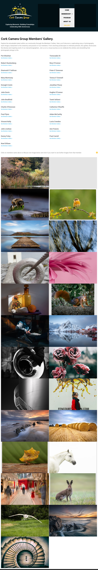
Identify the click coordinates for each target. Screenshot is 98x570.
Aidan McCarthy (56, 114)
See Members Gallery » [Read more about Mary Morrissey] (6, 80)
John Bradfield (6, 100)
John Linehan (6, 129)
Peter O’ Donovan (56, 70)
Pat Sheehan (6, 56)
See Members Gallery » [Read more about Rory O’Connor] (55, 65)
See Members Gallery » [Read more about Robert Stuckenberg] (6, 65)
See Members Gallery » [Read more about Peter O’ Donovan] (55, 72)
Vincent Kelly (6, 122)
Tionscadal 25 (55, 56)
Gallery (67, 25)
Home (67, 10)
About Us (67, 21)
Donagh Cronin (6, 85)
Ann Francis (54, 129)
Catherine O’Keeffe (57, 107)
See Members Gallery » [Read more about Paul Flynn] (6, 116)
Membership (67, 14)
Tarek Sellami (55, 100)
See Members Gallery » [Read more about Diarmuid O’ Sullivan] (6, 72)
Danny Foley (5, 136)
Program (67, 18)
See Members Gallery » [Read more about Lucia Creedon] (55, 124)
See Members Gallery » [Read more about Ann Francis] (55, 131)
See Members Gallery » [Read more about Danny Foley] (6, 138)
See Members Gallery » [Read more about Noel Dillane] (6, 145)
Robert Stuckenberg (8, 63)
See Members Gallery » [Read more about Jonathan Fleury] (55, 87)
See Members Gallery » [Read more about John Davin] (6, 94)
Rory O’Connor (55, 63)
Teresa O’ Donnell (56, 78)
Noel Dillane (5, 143)
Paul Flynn (5, 114)
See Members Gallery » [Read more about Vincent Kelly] (6, 124)
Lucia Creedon (55, 122)
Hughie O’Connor (56, 92)
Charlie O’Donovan (8, 107)
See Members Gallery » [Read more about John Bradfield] (6, 102)
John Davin (5, 92)
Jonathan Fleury (56, 85)
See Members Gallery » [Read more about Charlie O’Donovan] (6, 109)
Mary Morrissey (7, 78)
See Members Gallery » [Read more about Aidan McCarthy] (55, 116)
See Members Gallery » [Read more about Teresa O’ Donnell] (55, 80)
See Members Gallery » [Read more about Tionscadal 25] (55, 58)
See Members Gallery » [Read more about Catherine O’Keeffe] (55, 109)
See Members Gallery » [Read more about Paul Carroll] (55, 138)
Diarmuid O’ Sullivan (9, 70)
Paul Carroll (54, 136)
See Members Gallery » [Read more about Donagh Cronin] (6, 87)
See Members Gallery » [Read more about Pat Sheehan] (6, 58)
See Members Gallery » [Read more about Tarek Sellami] (55, 102)
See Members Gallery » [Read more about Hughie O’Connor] (55, 94)
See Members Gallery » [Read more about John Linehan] (6, 131)
